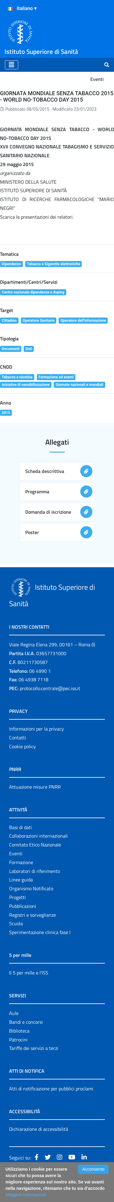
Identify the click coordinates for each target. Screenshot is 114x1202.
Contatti (17, 737)
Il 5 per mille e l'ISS (28, 972)
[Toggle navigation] (11, 64)
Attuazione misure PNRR (35, 786)
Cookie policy (22, 746)
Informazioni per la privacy (36, 728)
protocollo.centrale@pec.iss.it (50, 688)
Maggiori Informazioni (25, 1194)
